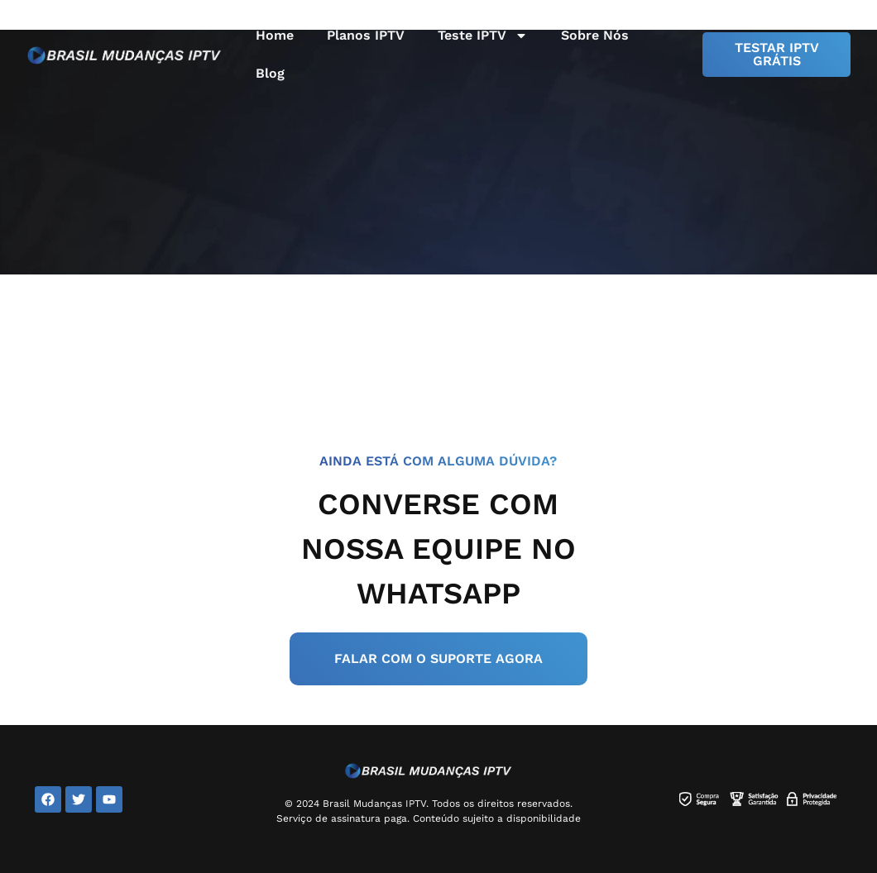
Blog (270, 73)
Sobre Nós (595, 35)
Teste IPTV (483, 35)
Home (275, 35)
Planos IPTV (366, 35)
